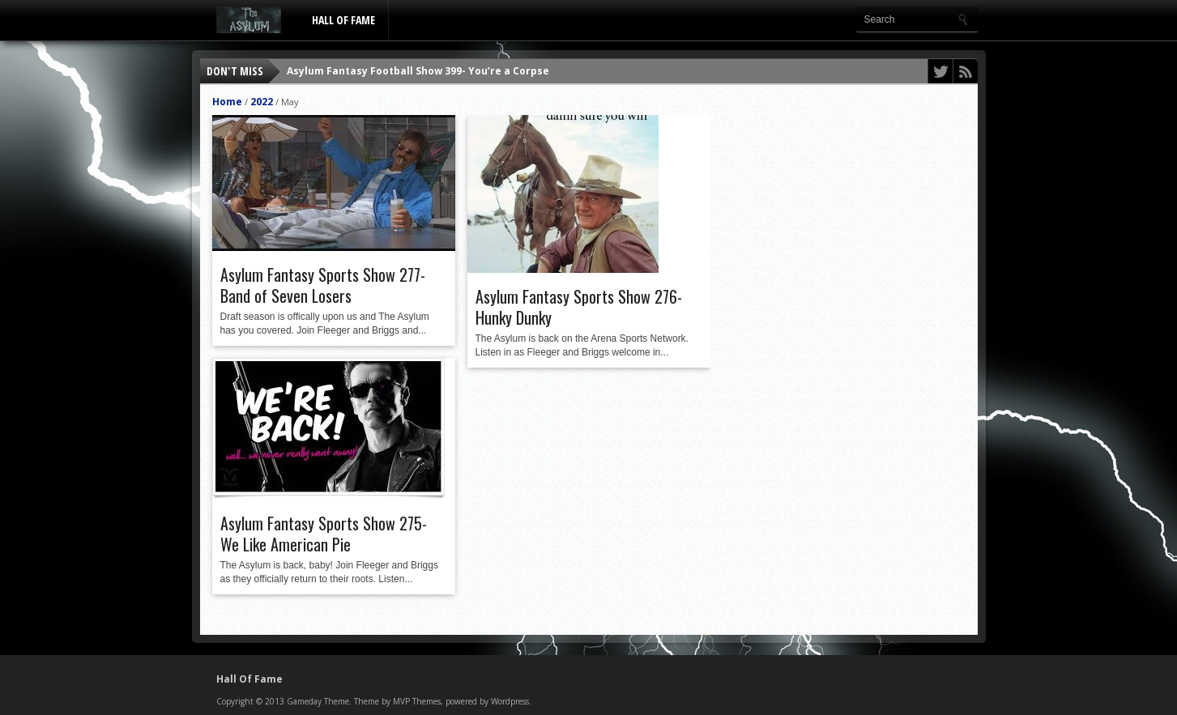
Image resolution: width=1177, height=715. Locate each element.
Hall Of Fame (343, 20)
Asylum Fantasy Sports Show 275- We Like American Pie (323, 533)
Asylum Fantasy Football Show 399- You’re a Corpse (418, 71)
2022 (261, 102)
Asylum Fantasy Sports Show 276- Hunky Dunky (578, 307)
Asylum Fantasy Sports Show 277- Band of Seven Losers (322, 285)
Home (227, 102)
